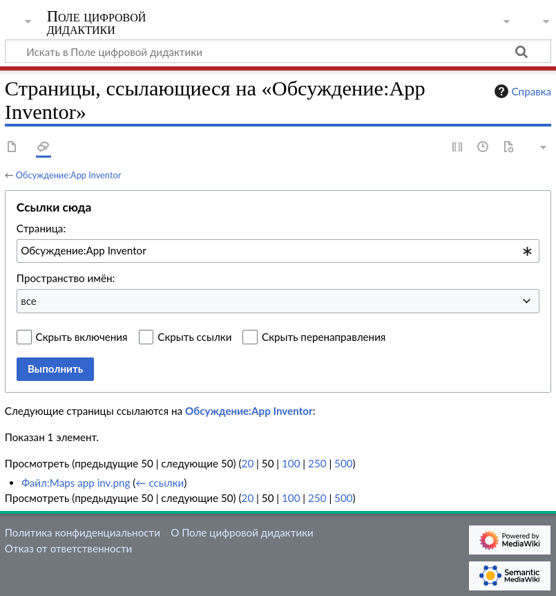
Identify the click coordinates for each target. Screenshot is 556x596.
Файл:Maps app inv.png (75, 482)
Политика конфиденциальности (82, 532)
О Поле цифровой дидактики (242, 532)
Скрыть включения (82, 336)
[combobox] (278, 251)
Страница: (41, 228)
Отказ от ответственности (68, 548)
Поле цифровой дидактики (96, 22)
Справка (521, 91)
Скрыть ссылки (194, 336)
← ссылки (159, 482)
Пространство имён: (66, 278)
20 (248, 463)
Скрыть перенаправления (323, 336)
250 (317, 463)
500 (343, 463)
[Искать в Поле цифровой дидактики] (278, 51)
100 (291, 463)
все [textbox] (29, 301)
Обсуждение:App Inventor (68, 174)
